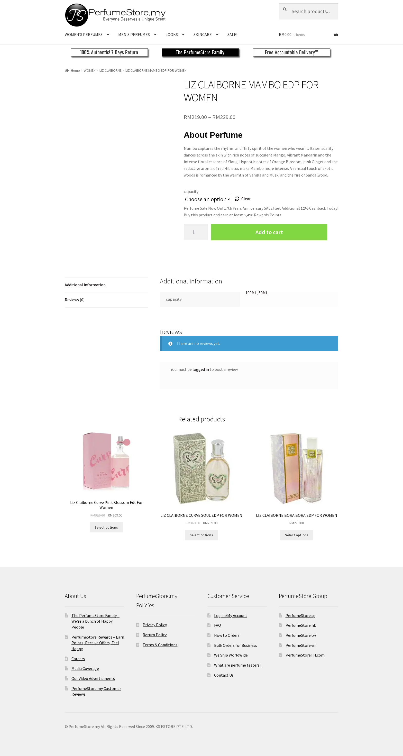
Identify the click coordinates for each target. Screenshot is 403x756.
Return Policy (155, 634)
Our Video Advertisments (93, 678)
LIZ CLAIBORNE (110, 70)
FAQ (217, 625)
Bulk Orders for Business (235, 645)
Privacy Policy (155, 624)
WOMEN (90, 70)
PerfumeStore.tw (301, 635)
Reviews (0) (75, 299)
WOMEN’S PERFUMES (84, 34)
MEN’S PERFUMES (134, 34)
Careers (78, 658)
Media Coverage (85, 668)
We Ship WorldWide (231, 655)
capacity (191, 191)
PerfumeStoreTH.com (305, 655)
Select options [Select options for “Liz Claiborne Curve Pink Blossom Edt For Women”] (106, 527)
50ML (263, 292)
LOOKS (172, 34)
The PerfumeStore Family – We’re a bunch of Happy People (95, 621)
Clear (246, 198)
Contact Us (224, 675)
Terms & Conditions (160, 644)
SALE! (232, 34)
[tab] (106, 285)
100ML (251, 292)
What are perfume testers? (237, 665)
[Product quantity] (196, 232)
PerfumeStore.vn (300, 645)
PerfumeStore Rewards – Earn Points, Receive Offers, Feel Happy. (97, 642)
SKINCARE (203, 34)
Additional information (85, 284)
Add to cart (269, 232)
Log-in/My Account (230, 615)
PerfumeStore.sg (301, 615)
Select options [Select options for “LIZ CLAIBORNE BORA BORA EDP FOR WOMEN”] (296, 535)
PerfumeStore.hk (301, 625)
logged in (201, 369)
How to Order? (227, 635)
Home (75, 70)
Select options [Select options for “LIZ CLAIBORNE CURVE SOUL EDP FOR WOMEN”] (201, 535)
